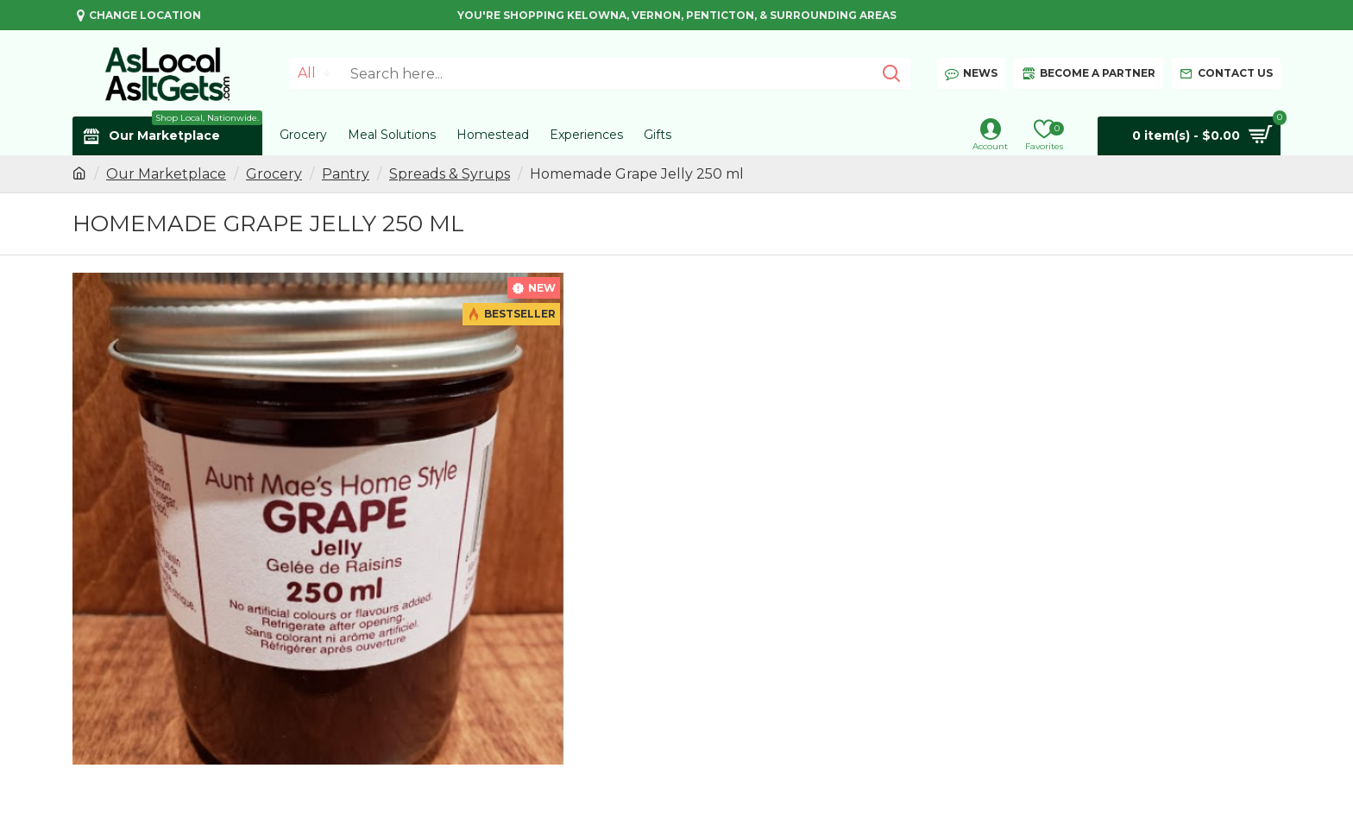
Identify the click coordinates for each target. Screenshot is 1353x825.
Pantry (345, 174)
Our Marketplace (166, 174)
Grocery (274, 174)
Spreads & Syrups (449, 174)
